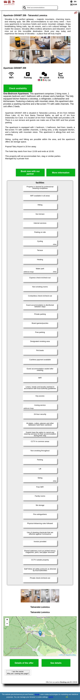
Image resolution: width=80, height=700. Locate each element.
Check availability (18, 88)
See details (56, 663)
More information (61, 172)
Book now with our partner (30, 172)
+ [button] (7, 620)
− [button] (7, 624)
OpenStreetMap (71, 655)
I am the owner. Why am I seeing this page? (18, 673)
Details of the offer (24, 663)
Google (37, 694)
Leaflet (61, 655)
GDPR (51, 697)
